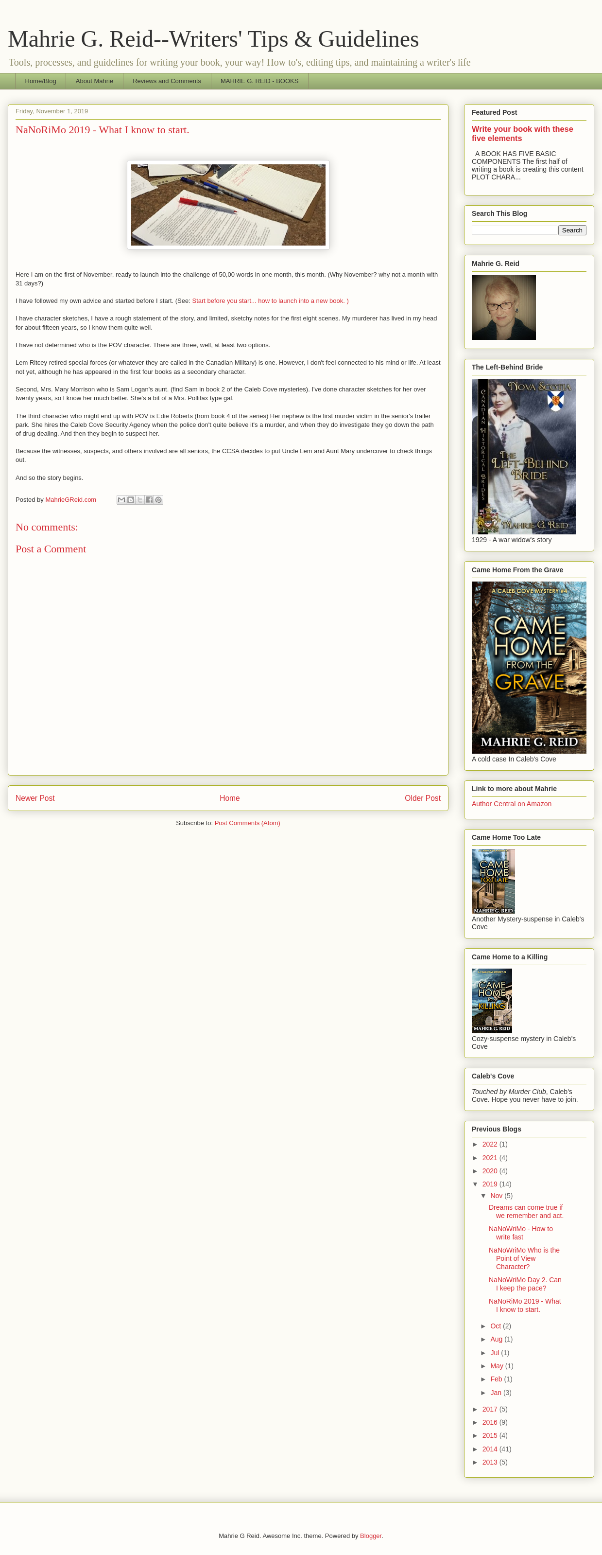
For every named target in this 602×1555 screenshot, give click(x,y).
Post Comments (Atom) (247, 823)
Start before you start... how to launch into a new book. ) (270, 300)
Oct (496, 1326)
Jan (496, 1392)
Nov (497, 1196)
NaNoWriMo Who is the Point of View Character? (524, 1258)
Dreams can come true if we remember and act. (526, 1211)
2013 (490, 1462)
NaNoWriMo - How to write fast (521, 1233)
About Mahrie (94, 81)
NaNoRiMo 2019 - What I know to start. (525, 1305)
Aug (497, 1339)
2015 (490, 1435)
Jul (495, 1353)
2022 (490, 1144)
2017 (490, 1409)
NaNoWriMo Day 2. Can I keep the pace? (525, 1284)
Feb (497, 1379)
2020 (490, 1171)
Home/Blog (40, 81)
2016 (490, 1422)
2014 (490, 1449)
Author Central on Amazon (511, 804)
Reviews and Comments (167, 81)
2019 (490, 1184)
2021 (490, 1158)
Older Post (423, 798)
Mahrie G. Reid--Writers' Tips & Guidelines (213, 39)
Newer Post (35, 798)
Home (230, 798)
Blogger (370, 1535)
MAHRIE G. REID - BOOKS (259, 81)
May (497, 1366)
